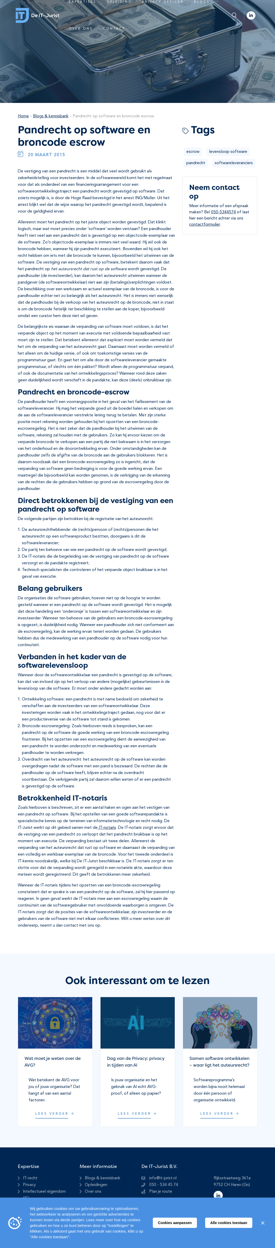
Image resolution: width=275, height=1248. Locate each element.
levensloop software (228, 152)
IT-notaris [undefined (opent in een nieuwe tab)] (107, 828)
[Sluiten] (262, 1223)
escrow (192, 152)
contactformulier (204, 225)
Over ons (81, 28)
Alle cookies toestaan (228, 1223)
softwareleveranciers (234, 163)
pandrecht (195, 163)
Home (23, 116)
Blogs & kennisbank (51, 116)
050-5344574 (223, 212)
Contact (114, 28)
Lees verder (55, 1113)
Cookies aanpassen (175, 1223)
